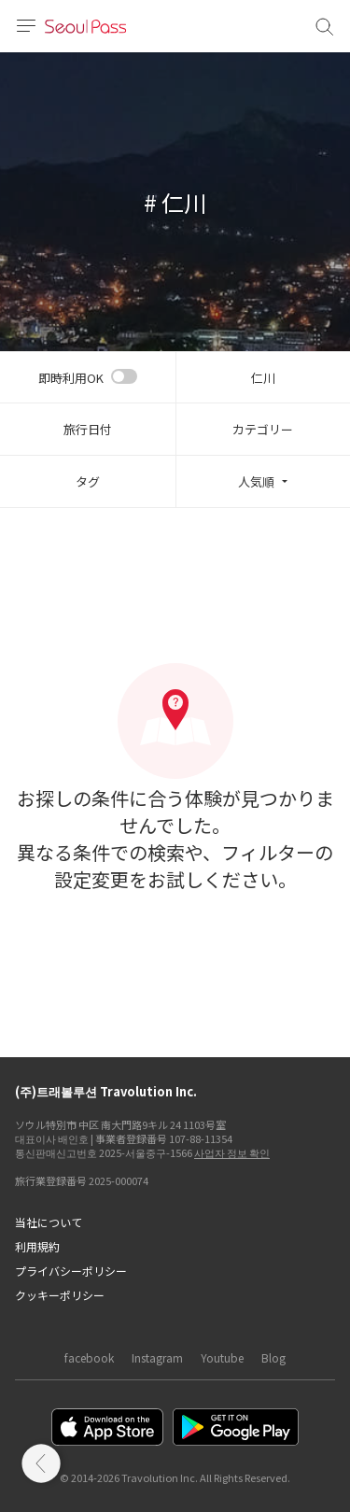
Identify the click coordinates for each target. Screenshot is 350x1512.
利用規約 (37, 1246)
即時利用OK (71, 378)
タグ (88, 481)
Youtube (222, 1357)
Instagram (157, 1357)
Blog (273, 1357)
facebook (89, 1357)
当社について (48, 1222)
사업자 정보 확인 (232, 1152)
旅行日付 (87, 429)
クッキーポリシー (60, 1295)
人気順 (256, 481)
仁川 (263, 378)
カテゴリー (262, 429)
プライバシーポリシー (71, 1271)
